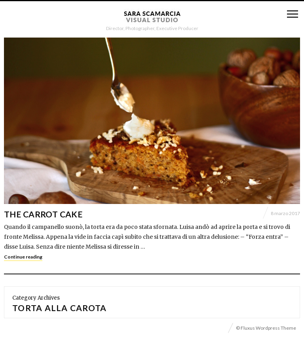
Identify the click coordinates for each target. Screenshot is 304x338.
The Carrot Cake (43, 214)
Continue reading (23, 257)
